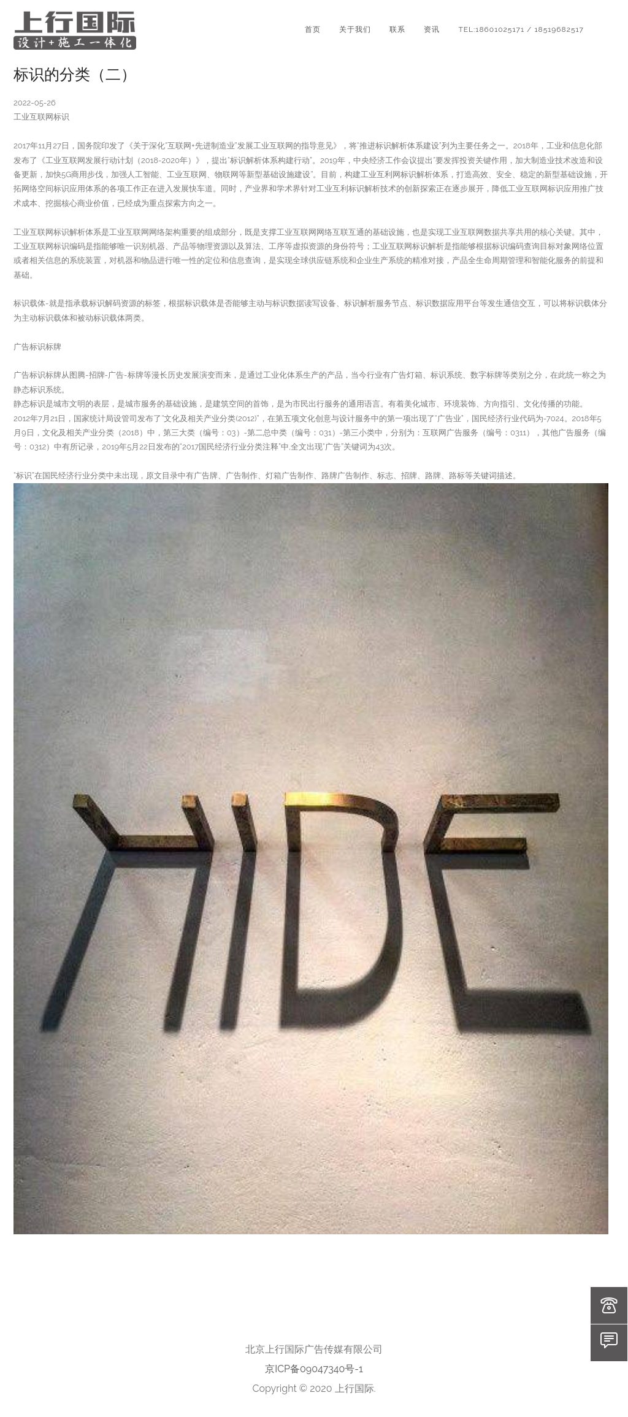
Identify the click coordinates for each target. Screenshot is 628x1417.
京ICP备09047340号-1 (314, 1369)
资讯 (432, 29)
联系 (397, 29)
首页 (313, 29)
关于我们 (355, 29)
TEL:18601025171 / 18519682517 (521, 29)
